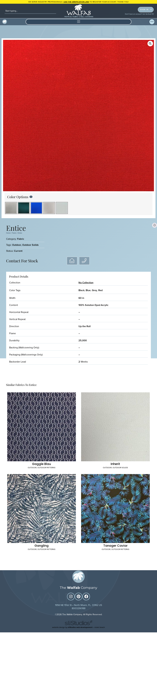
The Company (78, 653)
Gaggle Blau (41, 441)
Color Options (17, 196)
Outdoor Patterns (46, 444)
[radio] (11, 208)
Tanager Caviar (115, 500)
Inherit (115, 441)
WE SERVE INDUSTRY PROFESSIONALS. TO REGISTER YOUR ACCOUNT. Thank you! (78, 1)
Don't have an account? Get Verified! (139, 14)
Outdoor (16, 245)
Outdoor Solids (30, 245)
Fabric (14, 233)
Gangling (41, 500)
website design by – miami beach (78, 692)
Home (8, 233)
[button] (78, 22)
